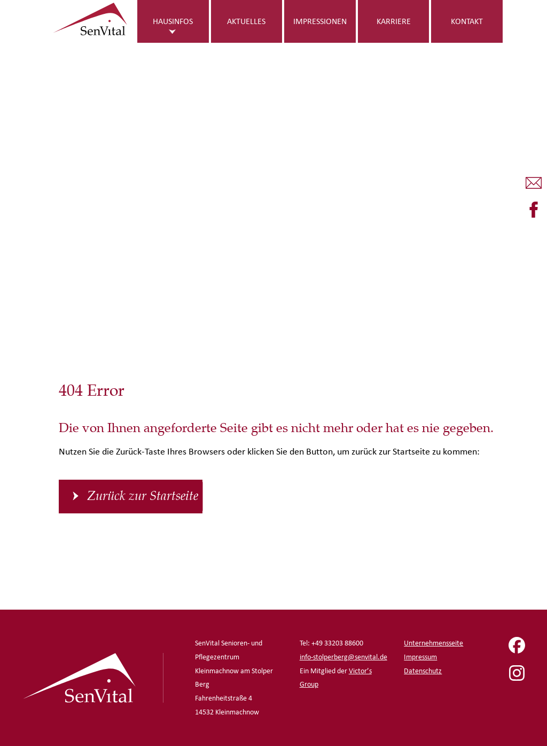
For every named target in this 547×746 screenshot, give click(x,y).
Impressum (420, 657)
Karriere (394, 21)
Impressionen (320, 21)
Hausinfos (173, 21)
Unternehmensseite (433, 643)
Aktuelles (246, 21)
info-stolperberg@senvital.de (343, 657)
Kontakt (467, 21)
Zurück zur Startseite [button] (142, 496)
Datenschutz (423, 671)
